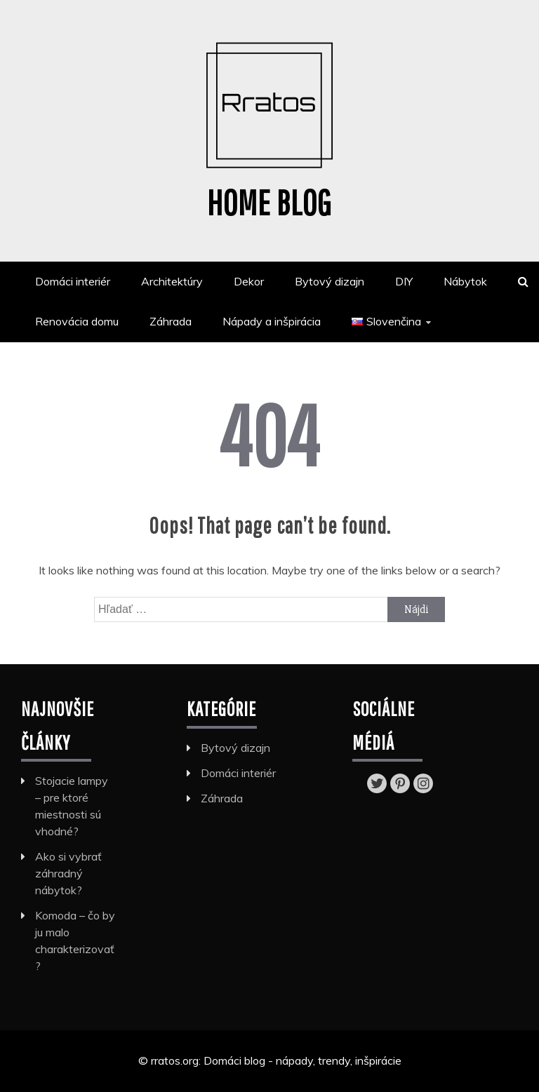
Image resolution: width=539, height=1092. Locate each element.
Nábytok (465, 281)
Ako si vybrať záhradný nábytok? (68, 873)
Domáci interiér (72, 281)
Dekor (249, 281)
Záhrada (170, 321)
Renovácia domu (77, 321)
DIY (404, 281)
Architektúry (172, 281)
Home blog (269, 202)
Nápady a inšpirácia (271, 321)
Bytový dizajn (329, 281)
